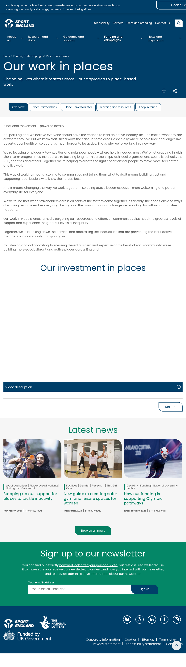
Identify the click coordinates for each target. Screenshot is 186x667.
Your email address (41, 583)
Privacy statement (107, 644)
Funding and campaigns (113, 39)
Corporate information (103, 640)
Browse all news (93, 531)
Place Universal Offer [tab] (78, 107)
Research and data (38, 39)
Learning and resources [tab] (115, 107)
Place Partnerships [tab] (44, 107)
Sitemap (148, 640)
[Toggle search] (179, 23)
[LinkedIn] (152, 620)
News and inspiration (155, 39)
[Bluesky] (127, 620)
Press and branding (139, 23)
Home (7, 56)
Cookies (131, 640)
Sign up (144, 589)
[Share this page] (175, 91)
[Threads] (139, 620)
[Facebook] (164, 620)
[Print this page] (164, 91)
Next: (170, 407)
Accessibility (101, 23)
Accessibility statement (143, 644)
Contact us (162, 23)
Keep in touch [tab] (148, 107)
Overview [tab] (18, 107)
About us (11, 39)
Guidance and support (73, 39)
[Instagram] (177, 620)
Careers (117, 23)
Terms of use (168, 640)
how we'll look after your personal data (88, 565)
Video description (18, 387)
